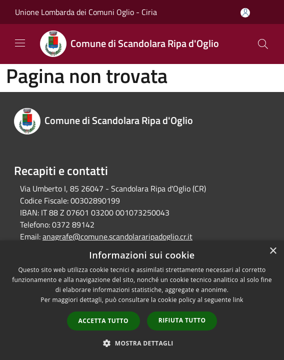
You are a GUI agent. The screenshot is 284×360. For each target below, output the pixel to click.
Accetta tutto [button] (103, 320)
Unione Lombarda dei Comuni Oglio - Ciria (86, 12)
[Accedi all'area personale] (245, 12)
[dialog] (142, 300)
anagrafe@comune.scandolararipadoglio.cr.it (117, 236)
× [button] (272, 251)
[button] (142, 343)
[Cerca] (263, 44)
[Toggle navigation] (20, 43)
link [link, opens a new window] (238, 300)
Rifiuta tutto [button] (182, 320)
